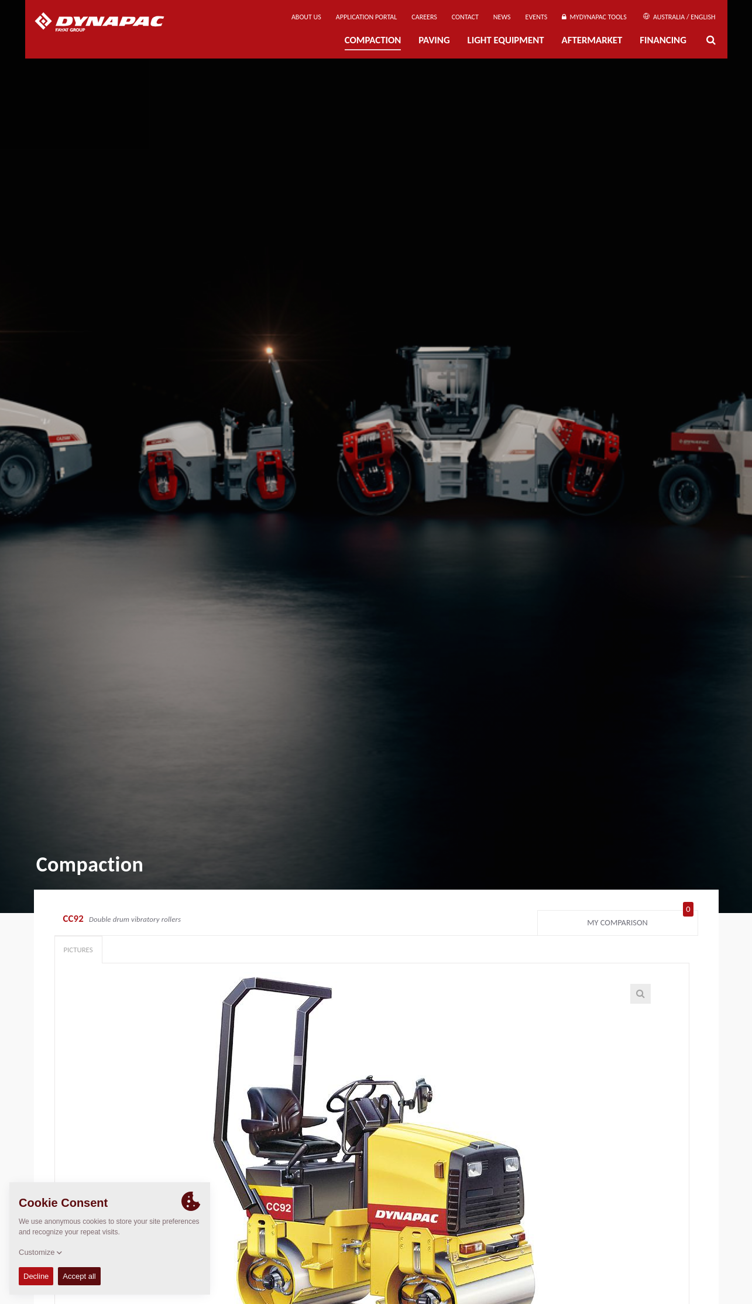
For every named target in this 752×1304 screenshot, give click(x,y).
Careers (424, 17)
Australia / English (679, 17)
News (502, 17)
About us (306, 17)
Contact (465, 17)
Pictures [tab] (78, 949)
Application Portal (366, 17)
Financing (663, 40)
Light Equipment (506, 40)
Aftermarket (592, 40)
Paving (433, 40)
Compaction (373, 40)
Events (537, 17)
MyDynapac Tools (594, 17)
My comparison (640, 920)
